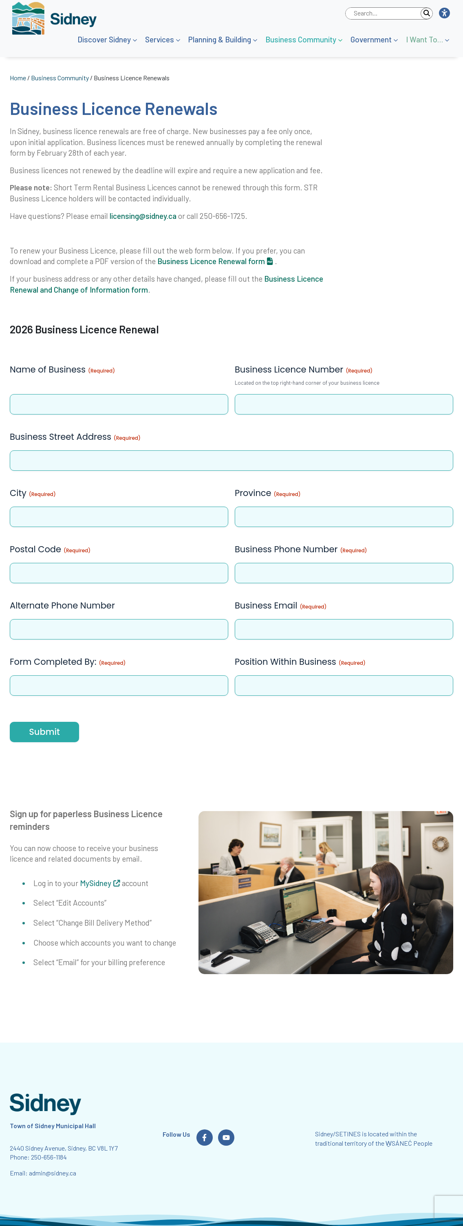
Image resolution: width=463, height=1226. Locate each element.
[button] (444, 13)
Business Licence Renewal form (211, 261)
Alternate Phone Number (62, 605)
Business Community (300, 39)
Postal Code (50, 549)
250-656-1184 (49, 1157)
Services (159, 39)
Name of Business (62, 369)
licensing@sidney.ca (143, 216)
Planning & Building (219, 39)
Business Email (280, 605)
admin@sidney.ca (52, 1173)
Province (268, 493)
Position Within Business (300, 662)
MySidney (95, 883)
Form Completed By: (68, 662)
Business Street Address (75, 437)
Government (371, 39)
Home (18, 78)
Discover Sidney (104, 39)
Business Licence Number (304, 369)
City (33, 493)
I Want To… (424, 39)
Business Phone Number (301, 549)
